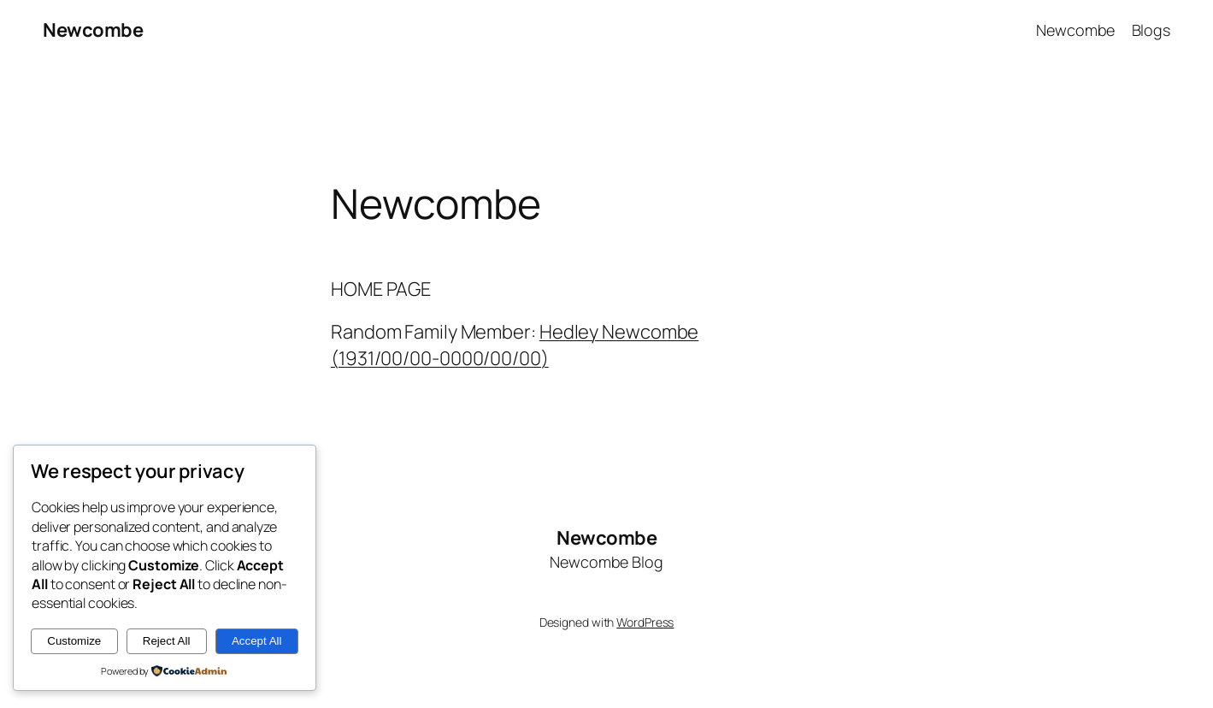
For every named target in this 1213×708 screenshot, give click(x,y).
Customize (74, 640)
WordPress (645, 622)
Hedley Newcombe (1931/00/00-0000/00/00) (514, 345)
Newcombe (93, 30)
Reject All (167, 640)
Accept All (257, 640)
